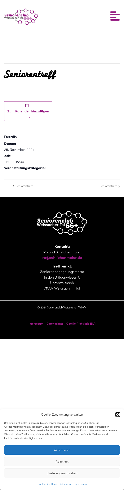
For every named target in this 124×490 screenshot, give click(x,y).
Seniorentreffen (15, 174)
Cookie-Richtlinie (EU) (81, 323)
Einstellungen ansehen (62, 473)
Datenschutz (66, 484)
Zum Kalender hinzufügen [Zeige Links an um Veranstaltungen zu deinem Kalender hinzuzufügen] (28, 111)
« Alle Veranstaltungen (24, 45)
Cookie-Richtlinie (47, 484)
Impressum (81, 484)
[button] (118, 414)
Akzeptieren (62, 450)
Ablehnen (62, 462)
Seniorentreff (24, 186)
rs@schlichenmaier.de (62, 257)
